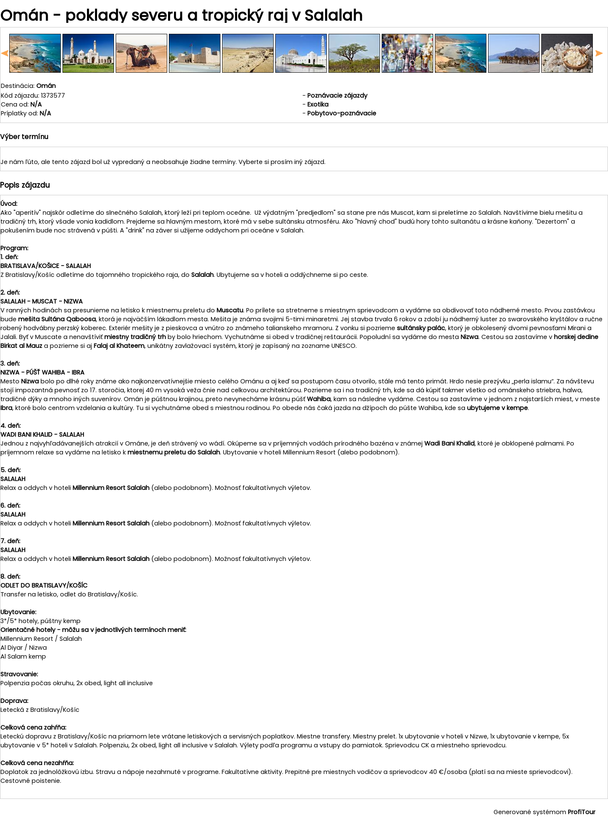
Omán (46, 86)
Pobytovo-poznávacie (341, 113)
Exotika (317, 104)
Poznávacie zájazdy (337, 95)
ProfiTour (581, 812)
